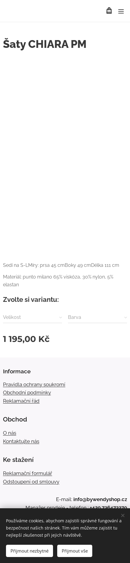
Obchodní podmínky (27, 392)
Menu (121, 11)
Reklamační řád (21, 401)
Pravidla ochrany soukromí (34, 384)
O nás (9, 433)
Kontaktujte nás (21, 441)
